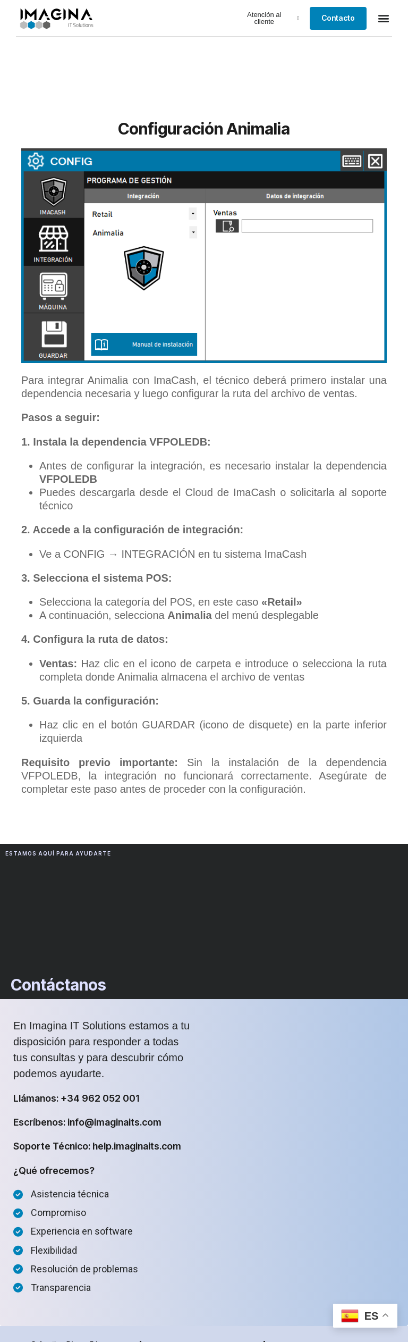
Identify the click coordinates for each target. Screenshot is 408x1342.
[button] (267, 18)
